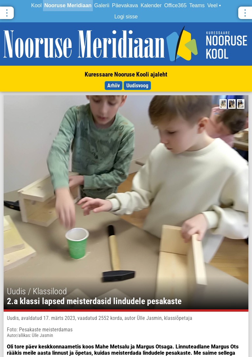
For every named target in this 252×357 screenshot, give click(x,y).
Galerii (101, 5)
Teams (197, 5)
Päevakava (125, 5)
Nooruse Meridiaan (68, 5)
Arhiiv (113, 85)
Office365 (175, 5)
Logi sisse (125, 16)
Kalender (150, 5)
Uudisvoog (137, 85)
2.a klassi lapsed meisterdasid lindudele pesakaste (94, 301)
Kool (36, 5)
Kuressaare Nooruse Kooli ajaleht (126, 74)
